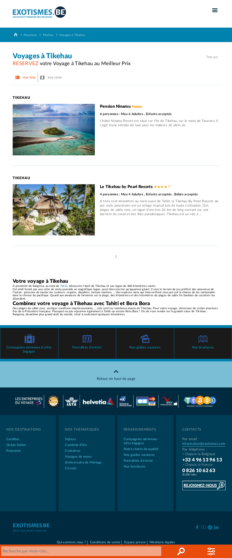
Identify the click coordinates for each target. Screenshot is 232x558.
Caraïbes (12, 439)
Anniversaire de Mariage (83, 462)
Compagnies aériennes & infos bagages (29, 349)
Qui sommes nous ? (71, 542)
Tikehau (48, 34)
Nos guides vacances (144, 347)
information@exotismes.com (203, 443)
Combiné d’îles (76, 445)
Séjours (70, 439)
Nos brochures (203, 347)
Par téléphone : (194, 449)
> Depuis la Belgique (199, 454)
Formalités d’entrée (87, 347)
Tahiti (63, 286)
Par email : (190, 439)
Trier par (212, 57)
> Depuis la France (197, 465)
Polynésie (30, 34)
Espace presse (135, 542)
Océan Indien (16, 445)
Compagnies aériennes (145, 441)
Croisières (72, 451)
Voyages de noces (78, 456)
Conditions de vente (105, 542)
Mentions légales (162, 542)
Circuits (71, 468)
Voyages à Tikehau (72, 34)
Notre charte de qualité (141, 449)
